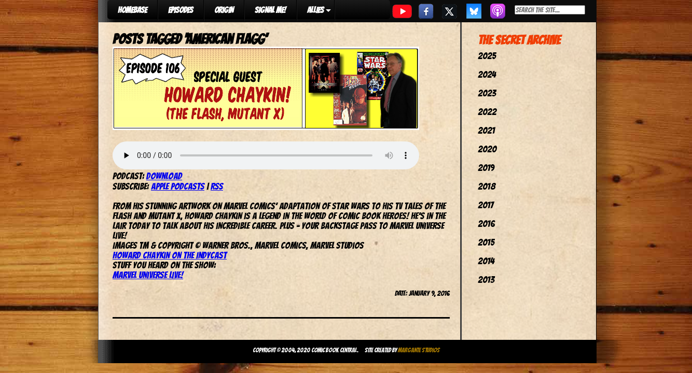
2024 (487, 74)
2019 (486, 168)
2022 (487, 112)
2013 (486, 279)
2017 (485, 205)
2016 (486, 223)
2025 (487, 56)
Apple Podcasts (177, 186)
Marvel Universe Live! (148, 275)
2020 (487, 149)
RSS (217, 186)
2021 (486, 130)
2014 (486, 261)
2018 (486, 186)
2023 (487, 93)
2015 (486, 242)
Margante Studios (419, 350)
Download (164, 176)
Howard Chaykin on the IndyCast (170, 255)
